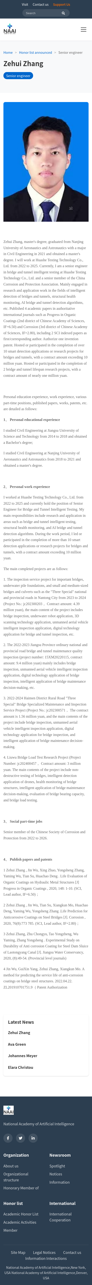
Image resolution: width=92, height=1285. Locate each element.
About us (10, 1166)
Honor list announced (35, 52)
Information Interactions (46, 1258)
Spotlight (57, 1166)
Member (10, 1230)
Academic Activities (19, 1222)
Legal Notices (44, 1252)
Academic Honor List (20, 1214)
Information (60, 1182)
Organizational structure (15, 1177)
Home (8, 52)
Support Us (61, 4)
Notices (56, 1174)
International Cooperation (61, 1217)
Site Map (18, 1252)
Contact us (40, 4)
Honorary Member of (21, 1188)
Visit (25, 4)
